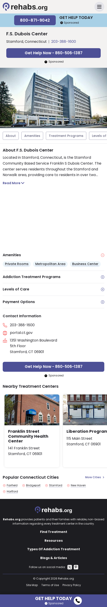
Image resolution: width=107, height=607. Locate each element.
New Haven (78, 485)
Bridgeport (33, 485)
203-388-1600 (63, 41)
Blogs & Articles (53, 558)
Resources (54, 540)
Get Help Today (58, 597)
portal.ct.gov (21, 332)
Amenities (32, 136)
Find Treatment (53, 532)
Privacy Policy (71, 585)
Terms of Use (50, 585)
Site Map (32, 585)
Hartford (12, 491)
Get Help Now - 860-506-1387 (53, 53)
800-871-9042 (35, 20)
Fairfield (12, 485)
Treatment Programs (66, 136)
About (11, 136)
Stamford (55, 485)
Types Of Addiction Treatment (53, 549)
